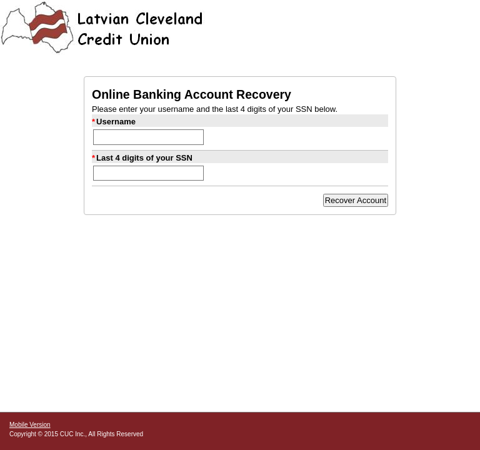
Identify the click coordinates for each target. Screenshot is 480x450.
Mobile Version (30, 424)
